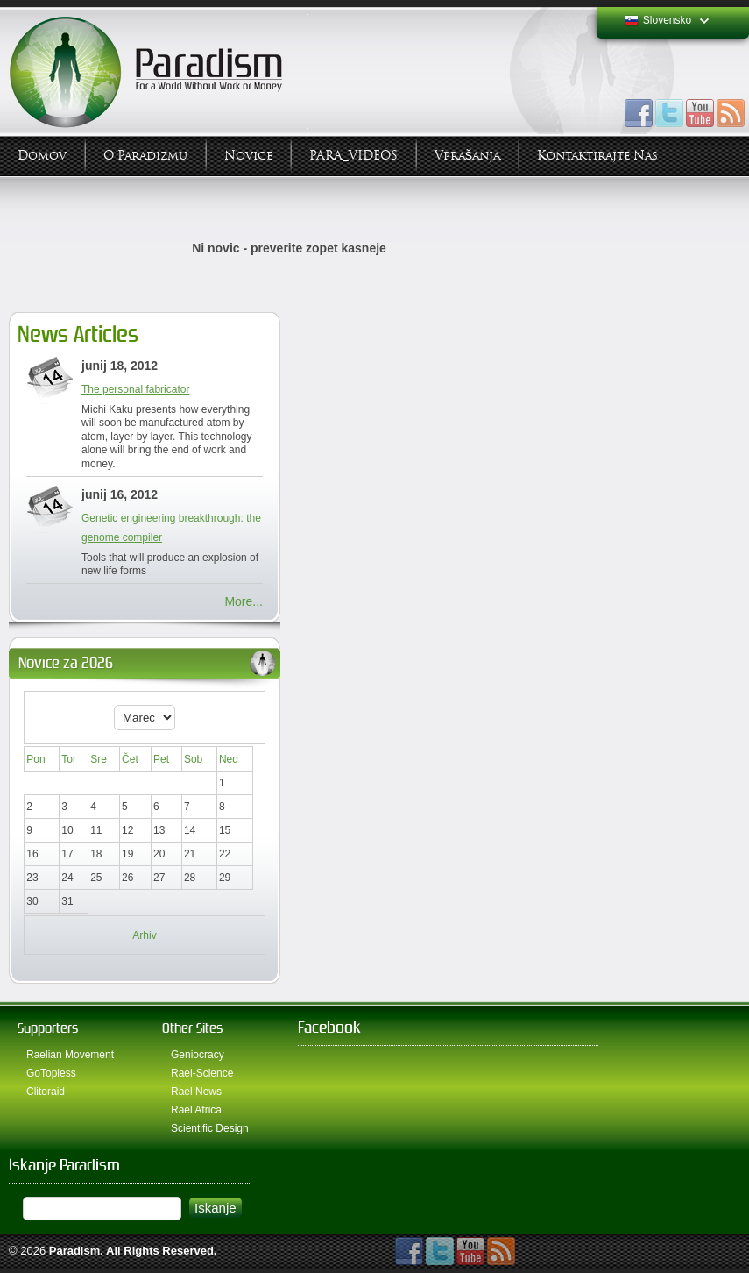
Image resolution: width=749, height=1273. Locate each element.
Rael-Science (202, 1073)
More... (243, 601)
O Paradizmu (145, 155)
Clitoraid (45, 1091)
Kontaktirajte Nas (597, 155)
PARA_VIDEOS (353, 155)
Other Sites (192, 1028)
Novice (248, 155)
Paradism (75, 1250)
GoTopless (51, 1073)
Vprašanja (467, 155)
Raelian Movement (70, 1055)
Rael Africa (196, 1110)
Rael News (196, 1091)
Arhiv (144, 935)
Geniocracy (197, 1055)
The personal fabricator (135, 389)
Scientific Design (210, 1128)
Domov (42, 155)
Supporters (48, 1028)
